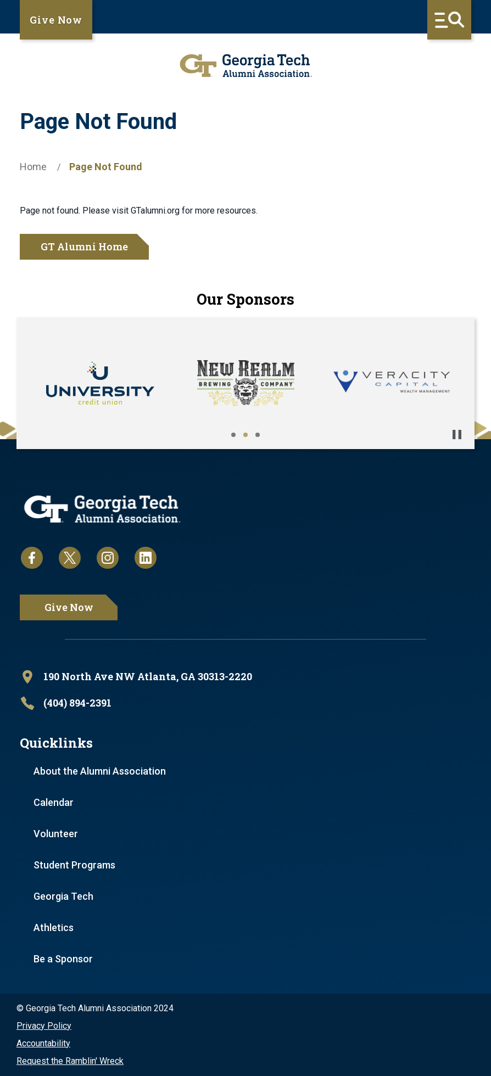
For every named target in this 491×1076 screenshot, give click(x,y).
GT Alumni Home (84, 246)
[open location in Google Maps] (245, 677)
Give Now (56, 19)
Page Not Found (105, 166)
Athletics (54, 927)
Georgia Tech (63, 896)
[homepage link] (245, 66)
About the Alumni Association (100, 771)
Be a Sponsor (63, 959)
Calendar (54, 802)
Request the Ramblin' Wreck (70, 1061)
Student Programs (74, 865)
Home (33, 166)
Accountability (43, 1043)
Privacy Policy (43, 1026)
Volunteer (56, 833)
